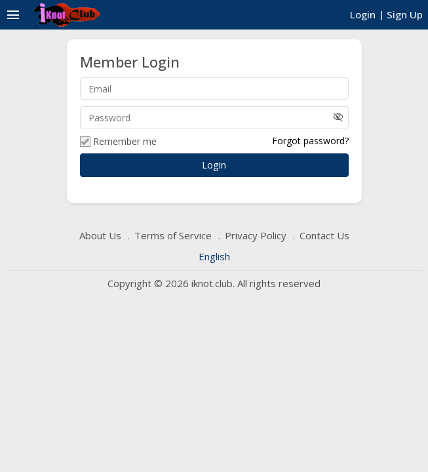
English (214, 256)
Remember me (118, 141)
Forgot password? (310, 140)
